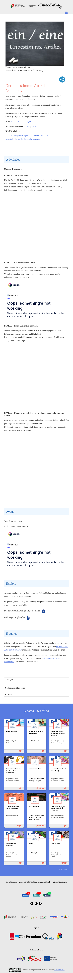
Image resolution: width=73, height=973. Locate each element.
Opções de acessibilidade (42, 882)
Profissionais (26, 139)
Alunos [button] (10, 694)
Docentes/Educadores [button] (16, 688)
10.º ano (35, 126)
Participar (55, 882)
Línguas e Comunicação (21, 121)
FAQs (31, 882)
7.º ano (27, 126)
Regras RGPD (23, 882)
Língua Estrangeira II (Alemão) (26, 135)
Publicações (63, 882)
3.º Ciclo (9, 135)
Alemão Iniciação (13, 139)
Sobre (8, 882)
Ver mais (62, 869)
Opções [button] (10, 679)
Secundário (45, 135)
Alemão (36, 139)
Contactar (14, 882)
